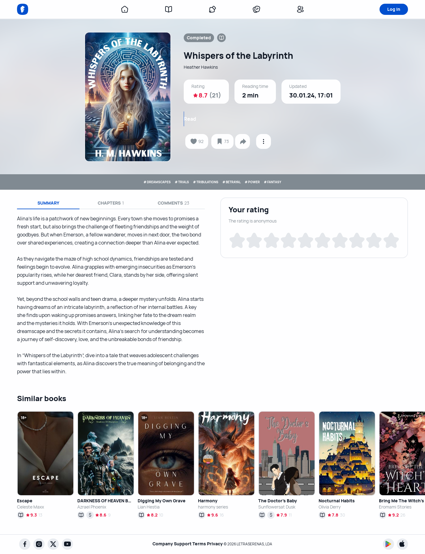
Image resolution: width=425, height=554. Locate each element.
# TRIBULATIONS (200, 182)
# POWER (275, 182)
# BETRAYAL (241, 182)
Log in (393, 9)
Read (262, 118)
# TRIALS (162, 182)
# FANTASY (308, 182)
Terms (199, 544)
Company (156, 544)
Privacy (218, 544)
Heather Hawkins (203, 67)
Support (179, 544)
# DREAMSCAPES (122, 182)
